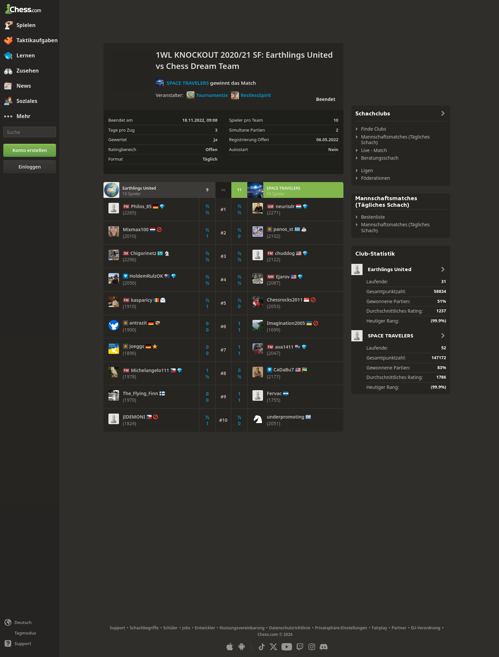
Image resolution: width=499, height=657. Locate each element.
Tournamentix (207, 95)
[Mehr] (29, 116)
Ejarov (283, 276)
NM (271, 276)
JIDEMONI (134, 417)
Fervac (274, 393)
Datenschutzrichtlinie (289, 628)
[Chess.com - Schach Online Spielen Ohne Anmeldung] (29, 9)
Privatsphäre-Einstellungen (341, 628)
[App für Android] (242, 647)
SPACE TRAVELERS (187, 82)
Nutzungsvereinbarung (242, 628)
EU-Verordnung (425, 628)
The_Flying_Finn (140, 393)
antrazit (138, 323)
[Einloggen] (29, 166)
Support (117, 628)
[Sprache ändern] (29, 622)
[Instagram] (312, 647)
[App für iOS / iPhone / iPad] (230, 647)
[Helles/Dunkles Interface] (29, 633)
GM (271, 206)
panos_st (283, 229)
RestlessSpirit (251, 95)
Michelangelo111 (150, 370)
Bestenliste (373, 217)
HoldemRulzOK (146, 276)
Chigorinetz (144, 253)
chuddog (285, 253)
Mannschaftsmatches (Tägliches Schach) (395, 140)
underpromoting (286, 417)
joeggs (137, 346)
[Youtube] (286, 646)
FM (126, 206)
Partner (399, 628)
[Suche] (29, 132)
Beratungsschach (379, 158)
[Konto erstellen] (29, 150)
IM (126, 253)
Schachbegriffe (144, 628)
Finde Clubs (373, 129)
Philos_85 (141, 206)
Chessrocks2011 (285, 299)
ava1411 (284, 347)
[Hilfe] (29, 643)
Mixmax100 (136, 229)
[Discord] (324, 647)
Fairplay (379, 628)
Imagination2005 (286, 323)
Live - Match (374, 150)
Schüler (170, 628)
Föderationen (375, 178)
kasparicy (141, 300)
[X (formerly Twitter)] (274, 647)
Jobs (186, 628)
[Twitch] (300, 647)
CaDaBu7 (284, 369)
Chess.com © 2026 (274, 634)
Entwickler (205, 628)
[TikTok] (262, 647)
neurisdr (285, 206)
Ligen (367, 170)
